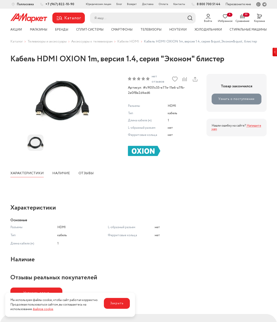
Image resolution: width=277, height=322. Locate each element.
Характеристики (27, 173)
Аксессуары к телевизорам (92, 41)
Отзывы (86, 173)
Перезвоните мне (238, 4)
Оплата (163, 4)
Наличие (61, 173)
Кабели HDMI (128, 41)
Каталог (16, 41)
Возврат (132, 4)
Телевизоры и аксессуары (47, 41)
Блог (119, 4)
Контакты (179, 4)
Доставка (147, 4)
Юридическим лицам (98, 4)
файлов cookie (43, 309)
